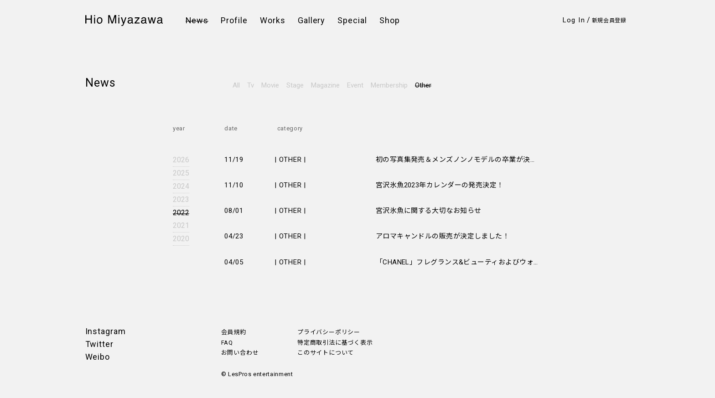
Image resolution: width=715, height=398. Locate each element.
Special (352, 20)
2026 (181, 159)
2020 (181, 238)
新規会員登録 (609, 20)
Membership (389, 85)
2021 (181, 225)
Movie (270, 85)
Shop (389, 20)
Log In (574, 20)
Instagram (105, 331)
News (197, 20)
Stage (295, 85)
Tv (250, 85)
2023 (181, 199)
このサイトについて (325, 352)
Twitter (99, 344)
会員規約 (233, 332)
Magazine (325, 85)
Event (355, 85)
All (236, 85)
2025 (181, 173)
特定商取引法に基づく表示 (335, 342)
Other (423, 85)
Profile (234, 20)
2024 (181, 186)
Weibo (97, 357)
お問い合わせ (240, 352)
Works (272, 20)
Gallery (312, 20)
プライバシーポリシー (328, 332)
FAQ (227, 342)
